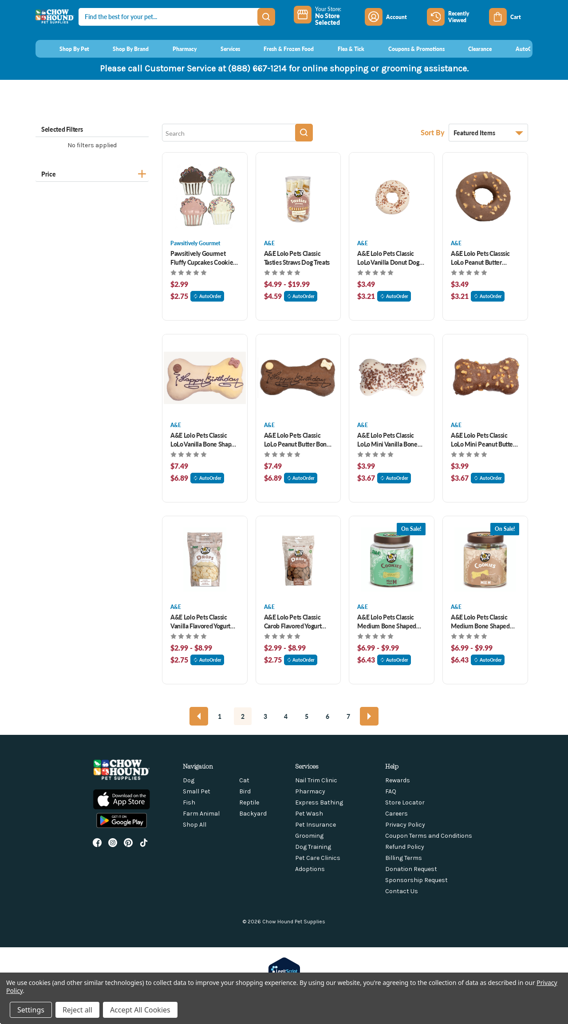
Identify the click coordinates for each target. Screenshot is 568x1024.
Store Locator (405, 802)
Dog (188, 780)
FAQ (390, 791)
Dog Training (313, 847)
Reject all (77, 1010)
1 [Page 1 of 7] (219, 716)
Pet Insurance (315, 824)
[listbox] (488, 132)
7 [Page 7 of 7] (348, 716)
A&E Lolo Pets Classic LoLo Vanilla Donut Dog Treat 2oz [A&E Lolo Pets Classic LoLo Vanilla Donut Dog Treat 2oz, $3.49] (388, 258)
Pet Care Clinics (317, 858)
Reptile (249, 802)
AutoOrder (207, 296)
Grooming (309, 836)
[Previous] (199, 716)
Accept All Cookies (140, 1010)
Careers (396, 813)
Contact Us (401, 891)
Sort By (433, 132)
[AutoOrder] (521, 49)
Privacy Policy (405, 824)
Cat (244, 780)
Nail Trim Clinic (316, 780)
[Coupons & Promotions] (408, 49)
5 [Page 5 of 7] (306, 716)
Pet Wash (309, 813)
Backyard (253, 813)
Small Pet (196, 791)
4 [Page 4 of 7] (286, 716)
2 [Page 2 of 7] (243, 716)
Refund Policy (404, 847)
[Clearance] (472, 49)
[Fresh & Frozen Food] (280, 49)
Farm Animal (201, 813)
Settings (30, 1010)
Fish (189, 802)
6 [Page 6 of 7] (327, 716)
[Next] (369, 716)
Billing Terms (403, 858)
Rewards (397, 780)
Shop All (194, 824)
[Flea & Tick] (342, 49)
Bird (245, 791)
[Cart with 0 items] (510, 17)
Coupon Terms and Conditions (428, 836)
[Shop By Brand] (122, 49)
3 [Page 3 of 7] (265, 716)
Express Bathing (319, 802)
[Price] (92, 173)
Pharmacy (310, 791)
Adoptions (310, 869)
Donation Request (411, 869)
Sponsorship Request (416, 880)
